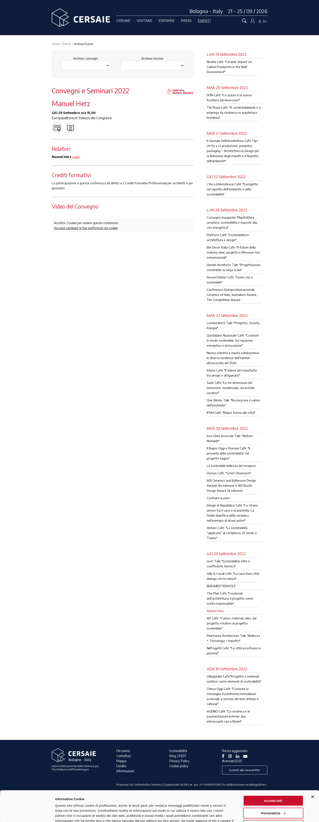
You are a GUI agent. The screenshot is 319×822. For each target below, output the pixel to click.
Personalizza (273, 784)
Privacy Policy (179, 761)
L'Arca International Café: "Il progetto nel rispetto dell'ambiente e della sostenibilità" (232, 189)
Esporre (167, 20)
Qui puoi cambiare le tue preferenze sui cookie (86, 228)
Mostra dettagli (66, 813)
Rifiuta (273, 796)
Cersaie (123, 20)
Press (186, 20)
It (260, 21)
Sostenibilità (178, 751)
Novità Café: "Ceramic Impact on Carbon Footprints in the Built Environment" (229, 67)
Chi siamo (123, 751)
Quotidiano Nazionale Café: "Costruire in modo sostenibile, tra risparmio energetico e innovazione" (233, 340)
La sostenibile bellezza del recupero (231, 466)
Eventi (204, 20)
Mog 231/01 (177, 756)
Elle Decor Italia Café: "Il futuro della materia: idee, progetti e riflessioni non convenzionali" (233, 252)
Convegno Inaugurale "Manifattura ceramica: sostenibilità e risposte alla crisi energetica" (232, 222)
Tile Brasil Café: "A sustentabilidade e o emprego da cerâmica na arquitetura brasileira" (234, 112)
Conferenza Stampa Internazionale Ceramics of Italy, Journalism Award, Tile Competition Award (232, 295)
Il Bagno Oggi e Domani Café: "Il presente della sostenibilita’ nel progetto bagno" (228, 453)
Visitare (144, 20)
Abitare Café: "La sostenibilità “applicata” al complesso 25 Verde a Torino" (232, 533)
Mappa (121, 761)
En (264, 21)
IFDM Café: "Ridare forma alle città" (231, 412)
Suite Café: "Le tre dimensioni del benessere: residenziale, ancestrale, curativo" (231, 388)
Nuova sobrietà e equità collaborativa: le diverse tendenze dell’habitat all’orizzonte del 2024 (233, 358)
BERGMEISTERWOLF (221, 586)
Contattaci (123, 756)
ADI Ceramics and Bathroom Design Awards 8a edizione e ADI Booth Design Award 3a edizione (231, 485)
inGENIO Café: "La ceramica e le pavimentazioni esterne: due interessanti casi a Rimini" (228, 716)
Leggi (75, 157)
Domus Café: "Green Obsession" (229, 473)
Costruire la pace (218, 498)
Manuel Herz (215, 611)
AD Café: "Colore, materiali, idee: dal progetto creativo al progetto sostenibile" (231, 623)
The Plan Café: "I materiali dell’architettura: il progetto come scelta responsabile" (230, 598)
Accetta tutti (273, 772)
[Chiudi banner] (312, 768)
